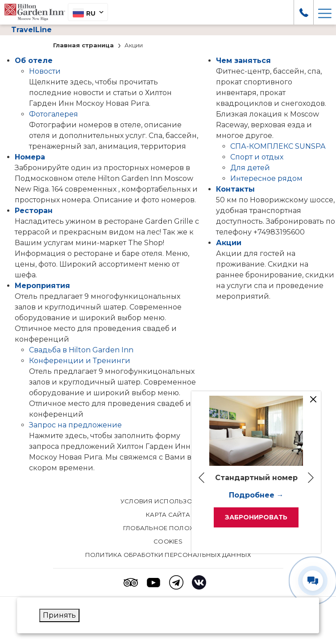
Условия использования (168, 501)
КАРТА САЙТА (168, 514)
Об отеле (34, 60)
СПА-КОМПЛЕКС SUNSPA (277, 146)
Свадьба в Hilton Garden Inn (81, 350)
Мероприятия (42, 285)
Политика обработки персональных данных (168, 554)
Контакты (235, 189)
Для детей (250, 167)
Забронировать (256, 517)
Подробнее (251, 495)
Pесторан (34, 210)
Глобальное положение (168, 527)
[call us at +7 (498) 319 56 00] (303, 12)
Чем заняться (243, 60)
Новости (45, 71)
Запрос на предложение (75, 425)
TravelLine (31, 29)
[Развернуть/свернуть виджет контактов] (313, 580)
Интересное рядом (266, 178)
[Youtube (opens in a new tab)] (153, 582)
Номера (30, 157)
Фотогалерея (53, 114)
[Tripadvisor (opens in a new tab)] (131, 582)
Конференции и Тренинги (79, 360)
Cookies (168, 541)
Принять (59, 615)
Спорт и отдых (256, 157)
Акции (228, 242)
